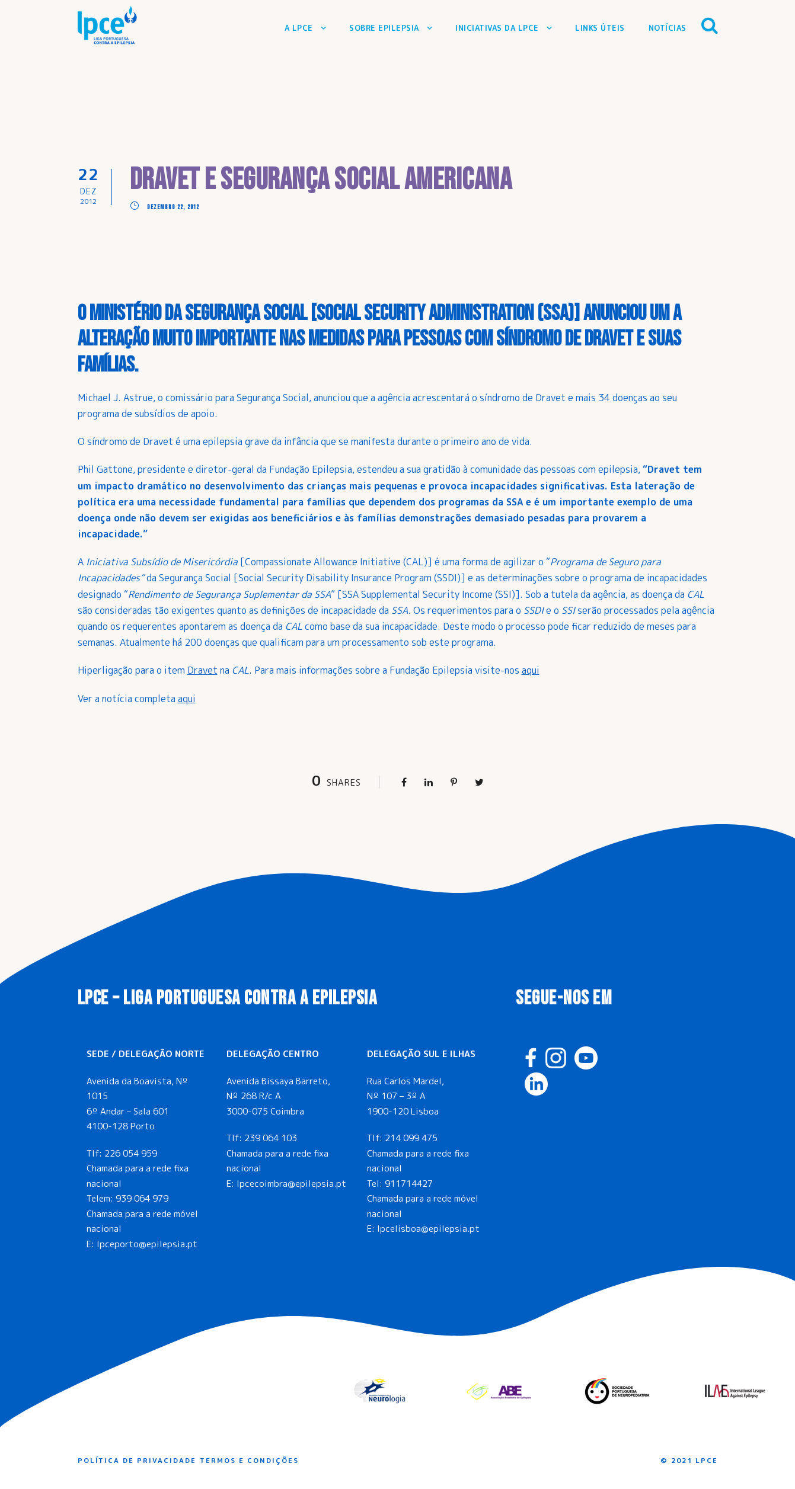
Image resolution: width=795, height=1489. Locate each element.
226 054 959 (130, 1153)
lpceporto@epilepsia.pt (147, 1244)
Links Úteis (600, 28)
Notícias (668, 28)
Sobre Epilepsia (384, 28)
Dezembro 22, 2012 (173, 207)
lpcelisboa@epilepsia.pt (428, 1228)
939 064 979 (142, 1198)
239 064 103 (270, 1138)
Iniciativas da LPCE (497, 28)
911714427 (409, 1183)
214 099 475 (411, 1138)
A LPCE (299, 28)
